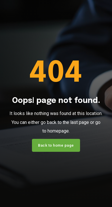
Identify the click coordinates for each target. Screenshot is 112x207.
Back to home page (56, 145)
